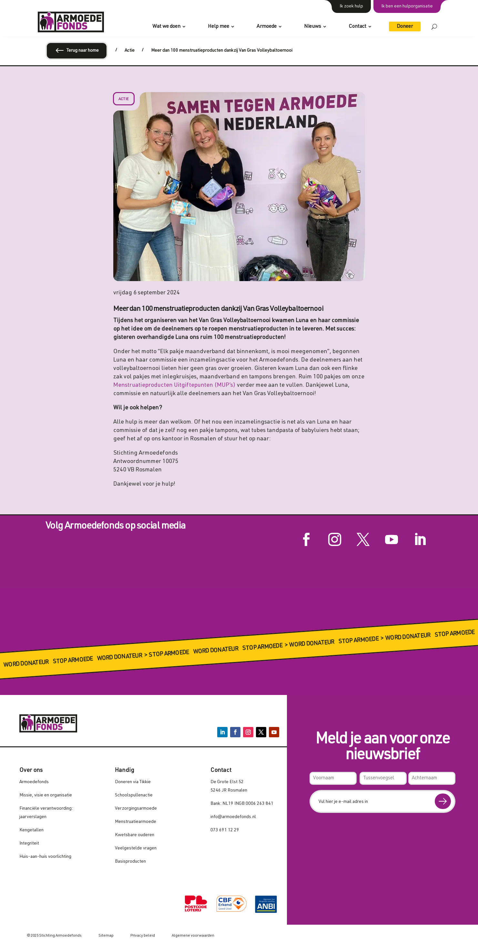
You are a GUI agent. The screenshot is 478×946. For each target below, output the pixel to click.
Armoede (267, 26)
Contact (357, 26)
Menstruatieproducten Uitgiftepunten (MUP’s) (174, 385)
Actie (123, 99)
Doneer (405, 26)
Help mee (218, 26)
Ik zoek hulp (351, 6)
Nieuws (312, 26)
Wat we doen (166, 26)
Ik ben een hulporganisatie (407, 6)
